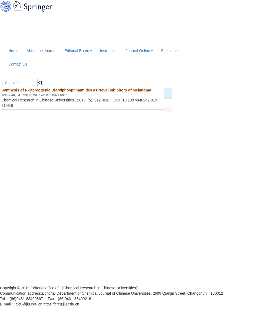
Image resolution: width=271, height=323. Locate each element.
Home (13, 51)
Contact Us (17, 64)
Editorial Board (78, 51)
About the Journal (41, 51)
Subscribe (169, 51)
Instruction (109, 51)
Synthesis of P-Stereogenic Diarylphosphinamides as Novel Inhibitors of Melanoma (76, 90)
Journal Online (139, 51)
